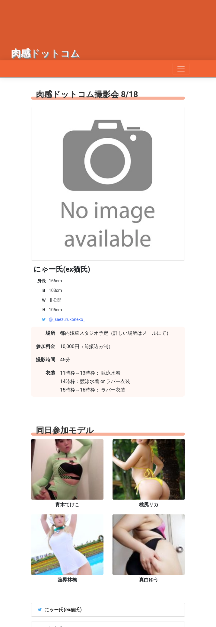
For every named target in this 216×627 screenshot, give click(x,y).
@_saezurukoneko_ (67, 319)
